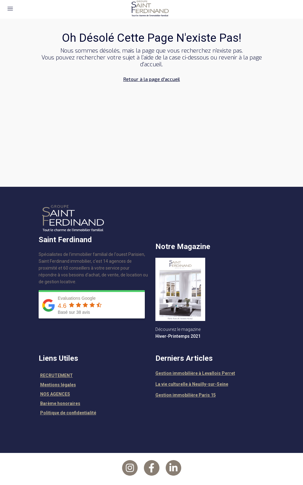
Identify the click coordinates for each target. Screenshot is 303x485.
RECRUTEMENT (56, 375)
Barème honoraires (60, 403)
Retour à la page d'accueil (151, 79)
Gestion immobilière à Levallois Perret (195, 373)
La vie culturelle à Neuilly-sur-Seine (191, 384)
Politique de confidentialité (68, 412)
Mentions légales (58, 384)
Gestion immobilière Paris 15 (185, 395)
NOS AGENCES (55, 394)
